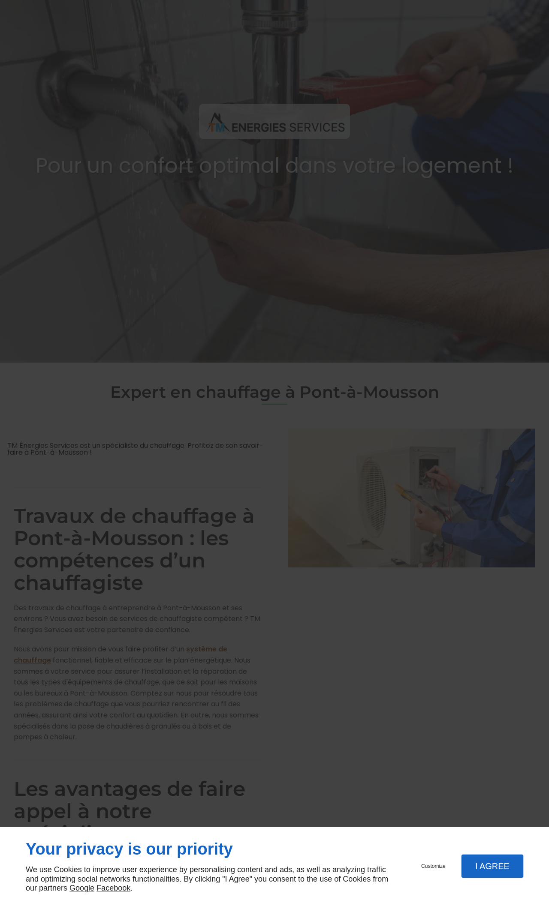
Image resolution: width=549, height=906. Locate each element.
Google (81, 888)
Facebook (113, 888)
